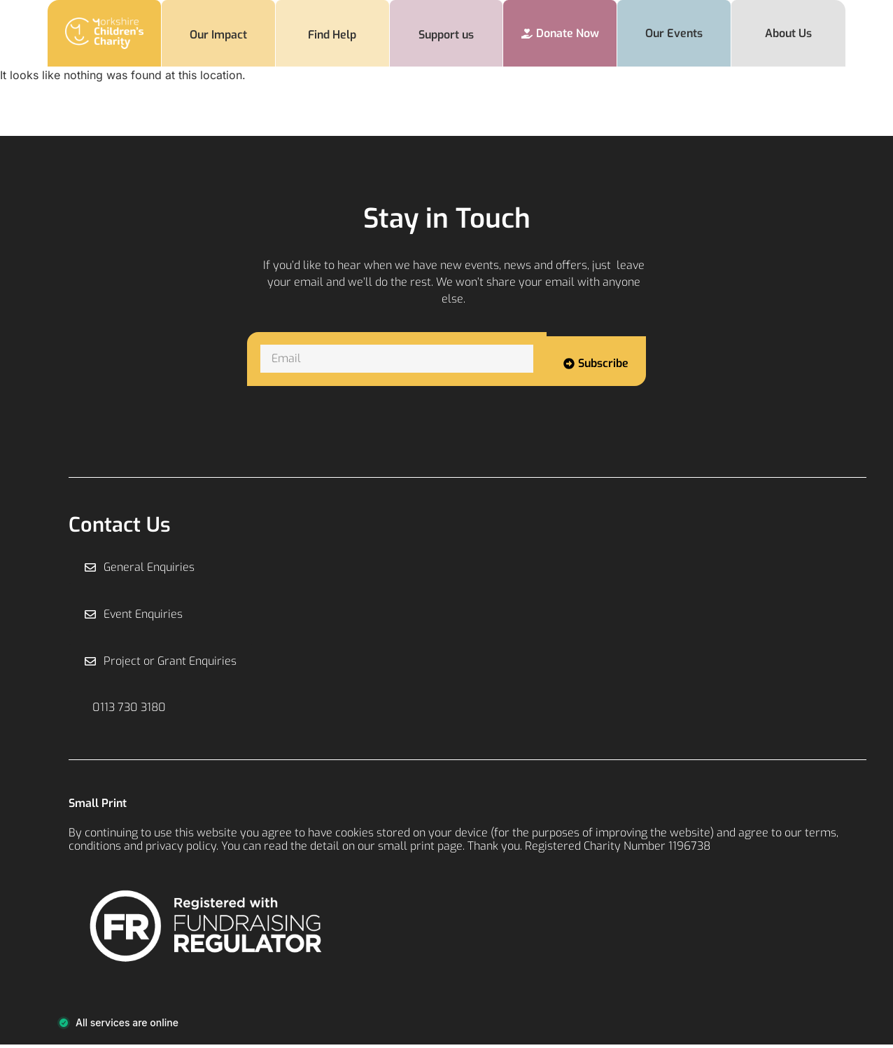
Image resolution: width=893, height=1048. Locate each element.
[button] (126, 710)
